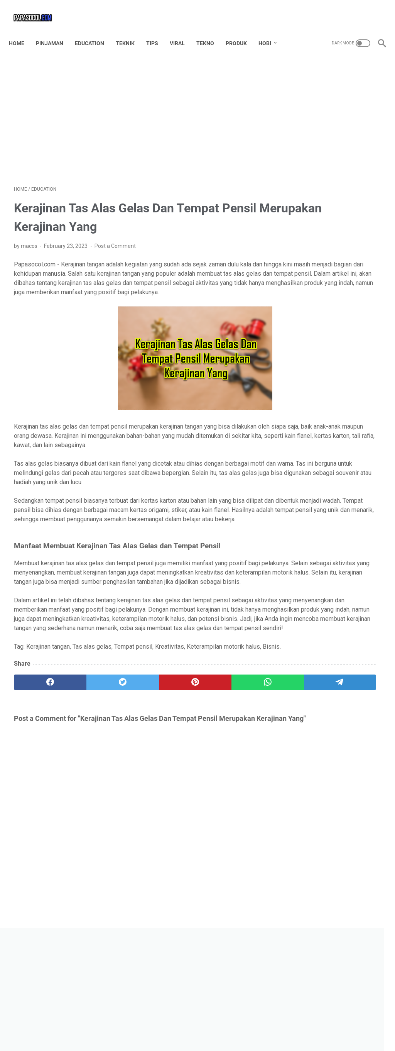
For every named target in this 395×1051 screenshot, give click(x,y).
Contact (162, 1031)
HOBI (269, 30)
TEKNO (210, 30)
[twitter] (87, 758)
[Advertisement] (136, 110)
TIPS (157, 30)
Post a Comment (115, 239)
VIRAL (182, 30)
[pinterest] (136, 758)
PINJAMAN (54, 30)
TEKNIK (130, 30)
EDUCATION (94, 30)
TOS (218, 1031)
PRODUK (241, 30)
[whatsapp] (185, 758)
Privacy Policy (248, 1031)
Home (21, 30)
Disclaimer (192, 1031)
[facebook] (38, 758)
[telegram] (234, 758)
